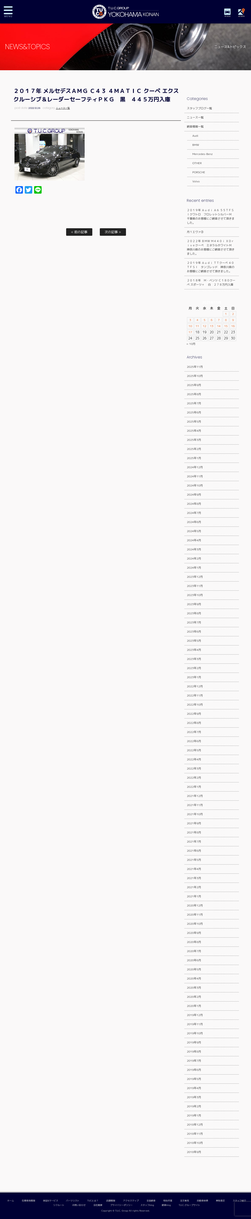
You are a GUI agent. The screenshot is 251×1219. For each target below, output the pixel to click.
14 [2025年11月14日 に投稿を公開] (219, 326)
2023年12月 (195, 577)
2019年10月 (195, 1033)
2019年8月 (194, 1051)
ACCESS (241, 16)
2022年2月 (194, 778)
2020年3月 (194, 988)
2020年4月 (194, 978)
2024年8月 (194, 504)
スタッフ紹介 (239, 1200)
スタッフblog (147, 1205)
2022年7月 (194, 732)
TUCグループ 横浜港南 (125, 11)
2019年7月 (194, 1061)
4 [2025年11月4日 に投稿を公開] (197, 320)
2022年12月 (195, 686)
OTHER (194, 163)
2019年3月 (194, 1097)
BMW (193, 145)
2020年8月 (194, 942)
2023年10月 (195, 595)
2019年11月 (195, 1024)
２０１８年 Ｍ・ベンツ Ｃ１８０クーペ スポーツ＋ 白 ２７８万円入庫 (211, 282)
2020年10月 (195, 924)
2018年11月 (195, 1134)
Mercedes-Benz (200, 154)
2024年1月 (194, 568)
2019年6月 (194, 1070)
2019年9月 (194, 1042)
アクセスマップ (131, 1200)
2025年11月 (195, 367)
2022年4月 (194, 759)
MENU (11, 11)
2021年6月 (194, 851)
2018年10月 (195, 1143)
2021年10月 (195, 814)
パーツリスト (72, 1200)
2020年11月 (195, 915)
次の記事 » (113, 232)
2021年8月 (194, 832)
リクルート (58, 1205)
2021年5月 (194, 860)
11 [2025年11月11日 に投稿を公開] (197, 326)
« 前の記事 (79, 232)
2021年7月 (194, 841)
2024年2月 (194, 558)
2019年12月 (195, 1015)
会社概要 (97, 1205)
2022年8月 (194, 723)
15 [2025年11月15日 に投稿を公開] (226, 326)
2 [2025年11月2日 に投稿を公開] (233, 314)
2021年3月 (194, 878)
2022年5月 (194, 750)
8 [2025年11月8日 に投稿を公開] (226, 320)
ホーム (10, 1200)
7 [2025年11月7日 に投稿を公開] (219, 320)
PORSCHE (196, 172)
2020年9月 (194, 933)
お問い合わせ (79, 1205)
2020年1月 (194, 1006)
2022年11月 (195, 695)
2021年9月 (194, 823)
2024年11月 (195, 476)
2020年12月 (195, 905)
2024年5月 (194, 531)
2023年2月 (194, 668)
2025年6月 (194, 412)
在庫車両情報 (28, 1200)
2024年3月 (194, 549)
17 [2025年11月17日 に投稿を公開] (190, 332)
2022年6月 (194, 741)
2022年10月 (195, 705)
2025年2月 (194, 449)
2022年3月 (194, 768)
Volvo (193, 181)
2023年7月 (194, 622)
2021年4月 (194, 869)
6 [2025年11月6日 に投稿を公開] (212, 320)
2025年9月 (194, 385)
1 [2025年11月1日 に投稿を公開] (226, 314)
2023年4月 (194, 650)
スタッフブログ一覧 (199, 108)
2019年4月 (194, 1088)
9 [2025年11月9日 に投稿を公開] (233, 320)
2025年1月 (194, 458)
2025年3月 (194, 440)
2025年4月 (194, 431)
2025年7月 (194, 403)
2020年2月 (194, 997)
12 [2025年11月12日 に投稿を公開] (204, 326)
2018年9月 (194, 1152)
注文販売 (184, 1200)
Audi (192, 136)
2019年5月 (194, 1079)
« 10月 (190, 344)
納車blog (166, 1205)
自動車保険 (202, 1200)
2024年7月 (194, 513)
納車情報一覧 (195, 127)
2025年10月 (195, 376)
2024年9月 (194, 495)
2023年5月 (194, 641)
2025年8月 (194, 394)
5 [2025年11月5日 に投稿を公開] (205, 320)
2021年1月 (194, 896)
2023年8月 (194, 613)
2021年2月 (194, 887)
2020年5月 (194, 969)
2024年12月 (195, 467)
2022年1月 (194, 787)
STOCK (228, 16)
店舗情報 (110, 1200)
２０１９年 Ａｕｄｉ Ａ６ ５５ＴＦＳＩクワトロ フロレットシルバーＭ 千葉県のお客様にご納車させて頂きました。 (210, 216)
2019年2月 (194, 1106)
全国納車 (151, 1200)
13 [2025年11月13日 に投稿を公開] (212, 326)
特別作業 (167, 1200)
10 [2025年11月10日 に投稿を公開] (190, 326)
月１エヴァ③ (195, 232)
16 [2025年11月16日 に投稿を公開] (233, 326)
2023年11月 (195, 586)
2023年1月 (194, 677)
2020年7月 (194, 951)
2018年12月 (195, 1125)
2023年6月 (194, 631)
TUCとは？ (92, 1200)
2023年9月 (194, 604)
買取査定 (220, 1200)
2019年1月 (194, 1115)
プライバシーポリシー (121, 1205)
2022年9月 (194, 714)
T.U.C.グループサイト (189, 1205)
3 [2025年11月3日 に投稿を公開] (190, 320)
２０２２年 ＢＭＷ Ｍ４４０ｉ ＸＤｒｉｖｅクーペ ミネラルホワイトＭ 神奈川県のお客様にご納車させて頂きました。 (210, 247)
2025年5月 (194, 422)
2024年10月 (195, 485)
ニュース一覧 (63, 108)
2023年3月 (194, 659)
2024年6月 (194, 522)
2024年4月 (194, 540)
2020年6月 (194, 960)
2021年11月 (195, 805)
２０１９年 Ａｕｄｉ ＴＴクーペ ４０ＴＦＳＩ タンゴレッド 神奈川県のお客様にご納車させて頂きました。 (210, 267)
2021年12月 (195, 796)
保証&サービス (50, 1200)
